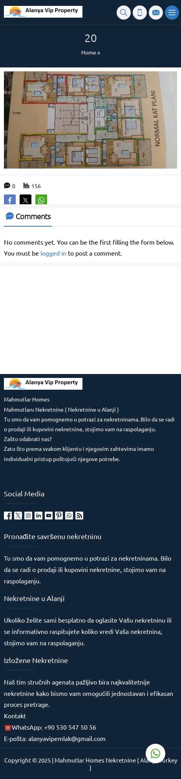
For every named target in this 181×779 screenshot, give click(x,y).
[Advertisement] (63, 320)
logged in (53, 253)
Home (88, 52)
